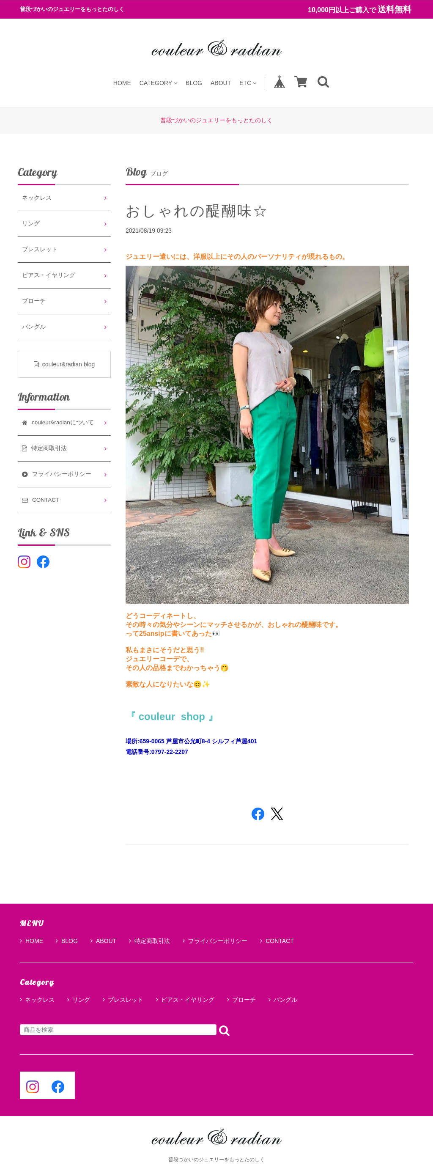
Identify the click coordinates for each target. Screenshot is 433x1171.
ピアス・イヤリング (48, 275)
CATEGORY (158, 83)
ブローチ (34, 301)
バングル (34, 327)
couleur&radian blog (64, 364)
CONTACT (277, 940)
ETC (247, 83)
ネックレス (37, 198)
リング (31, 223)
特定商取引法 (149, 940)
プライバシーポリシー (215, 940)
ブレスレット (40, 249)
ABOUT (221, 83)
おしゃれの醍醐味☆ (197, 211)
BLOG (194, 83)
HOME (122, 83)
